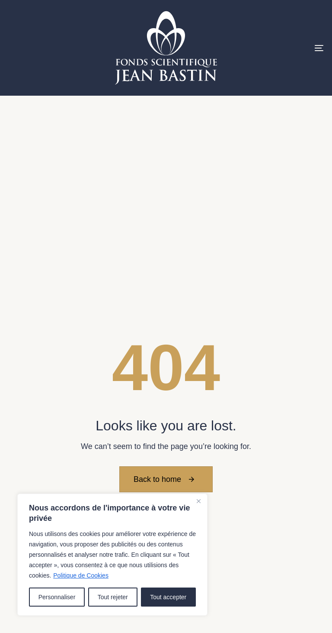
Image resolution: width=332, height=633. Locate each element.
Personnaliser (57, 597)
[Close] (198, 501)
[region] (112, 555)
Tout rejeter (113, 597)
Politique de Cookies (81, 575)
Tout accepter (168, 597)
